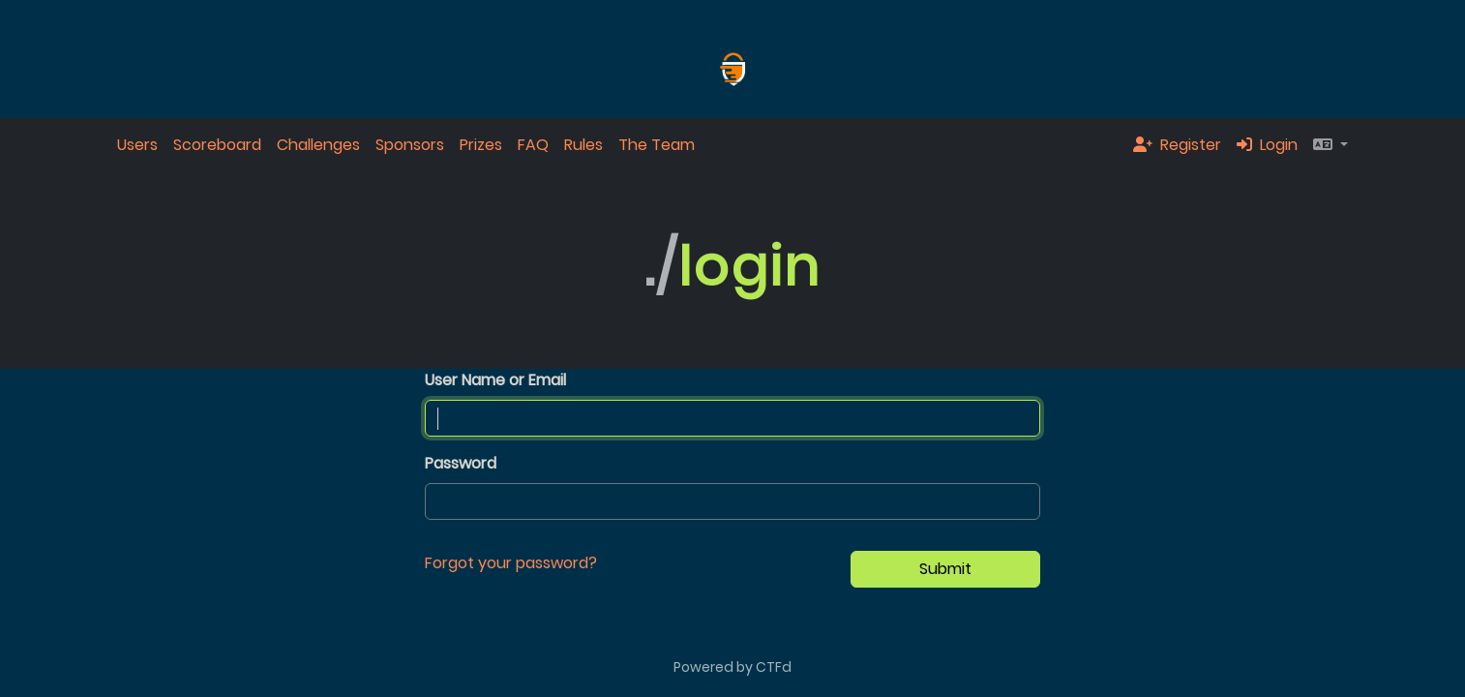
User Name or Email (495, 380)
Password (460, 463)
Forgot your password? (511, 563)
